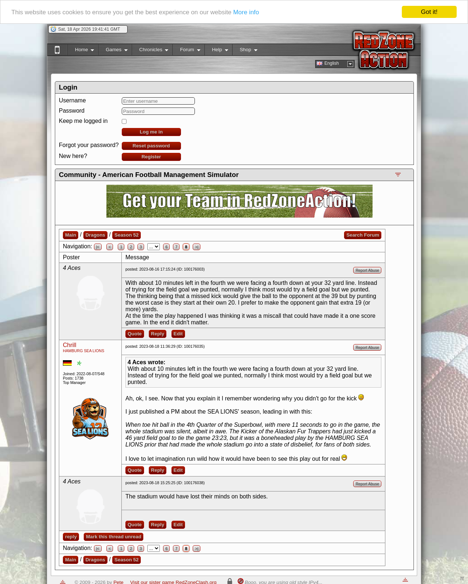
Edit (178, 333)
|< (97, 247)
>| (196, 247)
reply (71, 536)
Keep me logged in (83, 121)
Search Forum (362, 235)
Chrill (69, 345)
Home (80, 51)
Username (72, 100)
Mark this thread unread (113, 536)
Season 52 (126, 235)
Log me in (151, 132)
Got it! (429, 11)
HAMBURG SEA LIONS (83, 350)
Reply (157, 333)
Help (216, 51)
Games (113, 51)
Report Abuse (367, 270)
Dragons (95, 235)
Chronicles (150, 51)
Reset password (151, 145)
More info (246, 12)
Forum (186, 51)
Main (70, 235)
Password (71, 111)
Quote (135, 333)
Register (151, 156)
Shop (244, 51)
